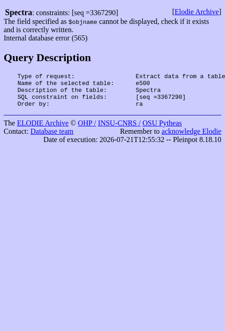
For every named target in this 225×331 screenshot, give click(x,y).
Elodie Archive (196, 12)
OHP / (87, 130)
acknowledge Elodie (191, 138)
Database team (51, 138)
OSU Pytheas (162, 130)
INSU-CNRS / (119, 130)
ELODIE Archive (42, 130)
